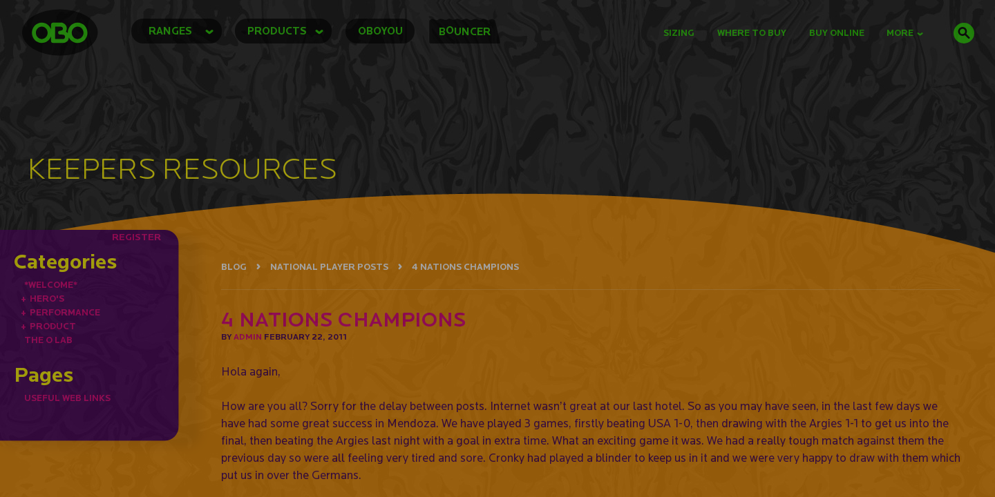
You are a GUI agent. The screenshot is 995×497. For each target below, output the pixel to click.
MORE (905, 33)
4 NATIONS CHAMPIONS (465, 267)
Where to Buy (751, 33)
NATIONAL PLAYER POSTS (329, 267)
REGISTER (136, 236)
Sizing (678, 33)
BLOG (234, 267)
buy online (836, 33)
